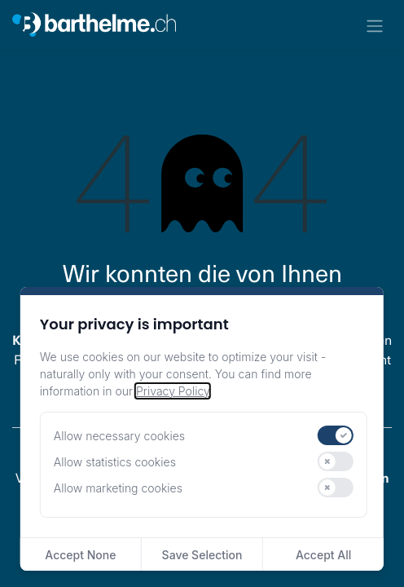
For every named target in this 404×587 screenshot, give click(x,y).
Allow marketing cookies (118, 488)
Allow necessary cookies (119, 436)
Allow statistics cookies (115, 462)
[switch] (336, 435)
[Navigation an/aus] (375, 25)
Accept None (80, 555)
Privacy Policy (172, 391)
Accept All (323, 555)
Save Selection (202, 555)
